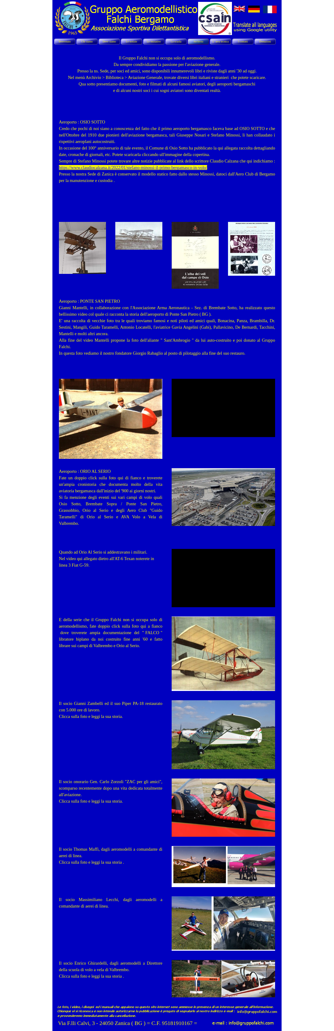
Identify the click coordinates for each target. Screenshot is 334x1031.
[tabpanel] (167, 80)
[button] (256, 1011)
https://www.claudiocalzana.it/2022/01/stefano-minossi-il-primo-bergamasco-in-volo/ (133, 167)
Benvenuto (65, 41)
